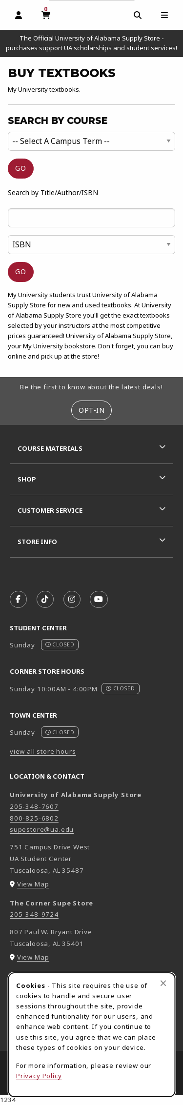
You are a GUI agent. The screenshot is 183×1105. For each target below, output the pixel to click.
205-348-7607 (34, 806)
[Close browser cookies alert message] (163, 983)
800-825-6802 (34, 818)
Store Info (37, 541)
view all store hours (43, 751)
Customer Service (50, 510)
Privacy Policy (39, 1075)
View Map (33, 884)
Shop (27, 479)
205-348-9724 (34, 914)
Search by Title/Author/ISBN (53, 192)
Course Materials (50, 448)
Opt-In (91, 410)
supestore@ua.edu (42, 829)
